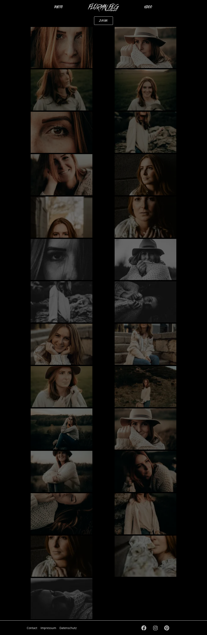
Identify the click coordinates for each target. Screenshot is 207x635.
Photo (58, 6)
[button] (103, 20)
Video (148, 6)
